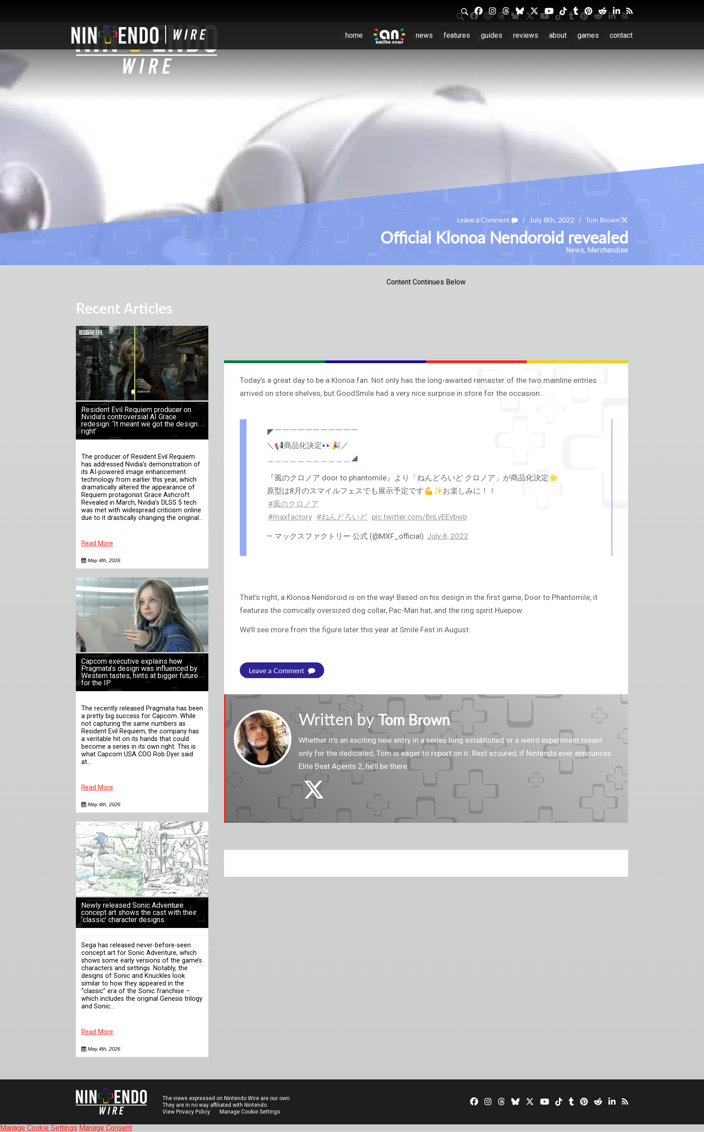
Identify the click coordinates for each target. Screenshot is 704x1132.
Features (457, 35)
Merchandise (607, 250)
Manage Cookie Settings (250, 1112)
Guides (491, 35)
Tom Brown (601, 219)
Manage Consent (105, 1127)
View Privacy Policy (186, 1112)
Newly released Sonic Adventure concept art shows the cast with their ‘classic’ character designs (139, 912)
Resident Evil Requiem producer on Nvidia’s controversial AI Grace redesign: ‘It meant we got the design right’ (139, 420)
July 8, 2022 (447, 536)
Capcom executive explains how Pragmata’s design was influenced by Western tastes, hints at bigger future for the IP (139, 672)
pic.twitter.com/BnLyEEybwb (419, 516)
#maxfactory (290, 516)
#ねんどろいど (342, 516)
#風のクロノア (293, 503)
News (424, 35)
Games (588, 35)
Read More (97, 543)
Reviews (525, 35)
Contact (621, 35)
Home (354, 35)
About (558, 35)
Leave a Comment (483, 219)
